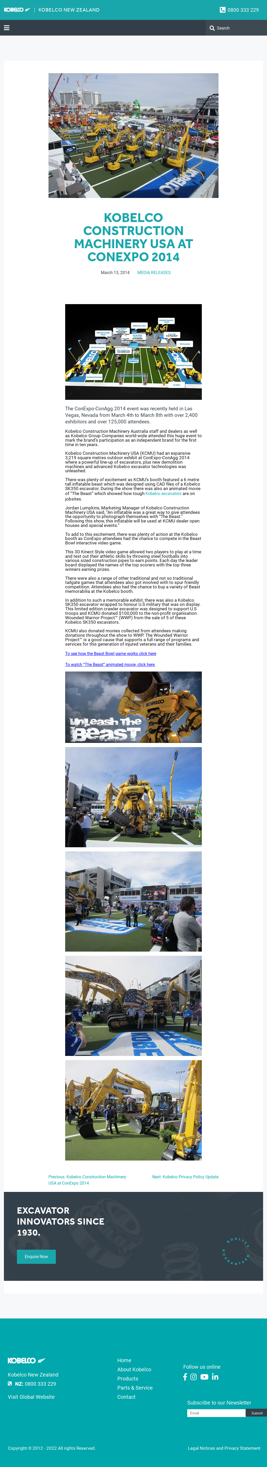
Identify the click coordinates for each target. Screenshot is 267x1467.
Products (127, 1378)
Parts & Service (135, 1388)
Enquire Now (36, 1256)
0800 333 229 (243, 10)
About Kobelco (134, 1369)
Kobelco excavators (163, 493)
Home (124, 1360)
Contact (126, 1397)
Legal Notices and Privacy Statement (224, 1448)
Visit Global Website (31, 1397)
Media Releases (154, 272)
